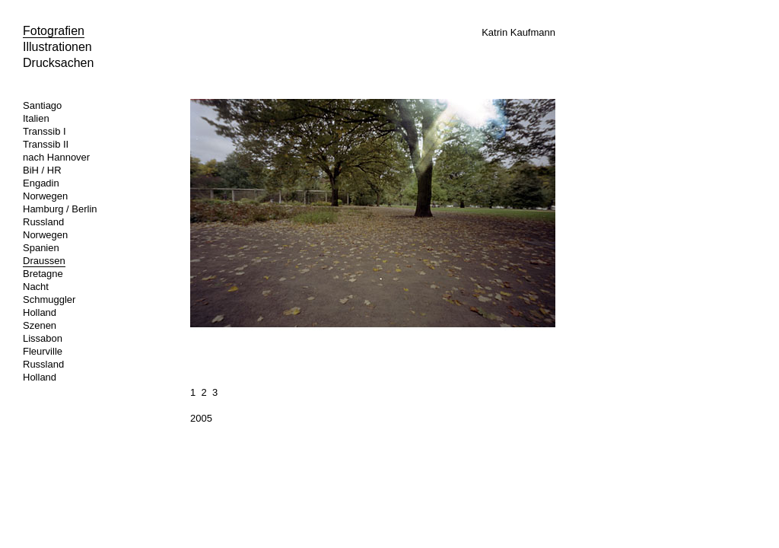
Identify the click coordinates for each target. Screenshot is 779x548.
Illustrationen (57, 46)
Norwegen (45, 196)
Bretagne (43, 273)
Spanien (41, 247)
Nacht (36, 286)
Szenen (39, 325)
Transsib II (45, 144)
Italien (36, 118)
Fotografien (53, 30)
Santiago (42, 105)
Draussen (44, 260)
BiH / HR (42, 170)
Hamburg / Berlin (60, 209)
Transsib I (44, 131)
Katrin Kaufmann (518, 32)
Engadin (41, 183)
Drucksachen (58, 62)
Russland (43, 222)
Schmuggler (49, 299)
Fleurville (42, 351)
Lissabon (42, 338)
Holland (39, 312)
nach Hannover (56, 157)
